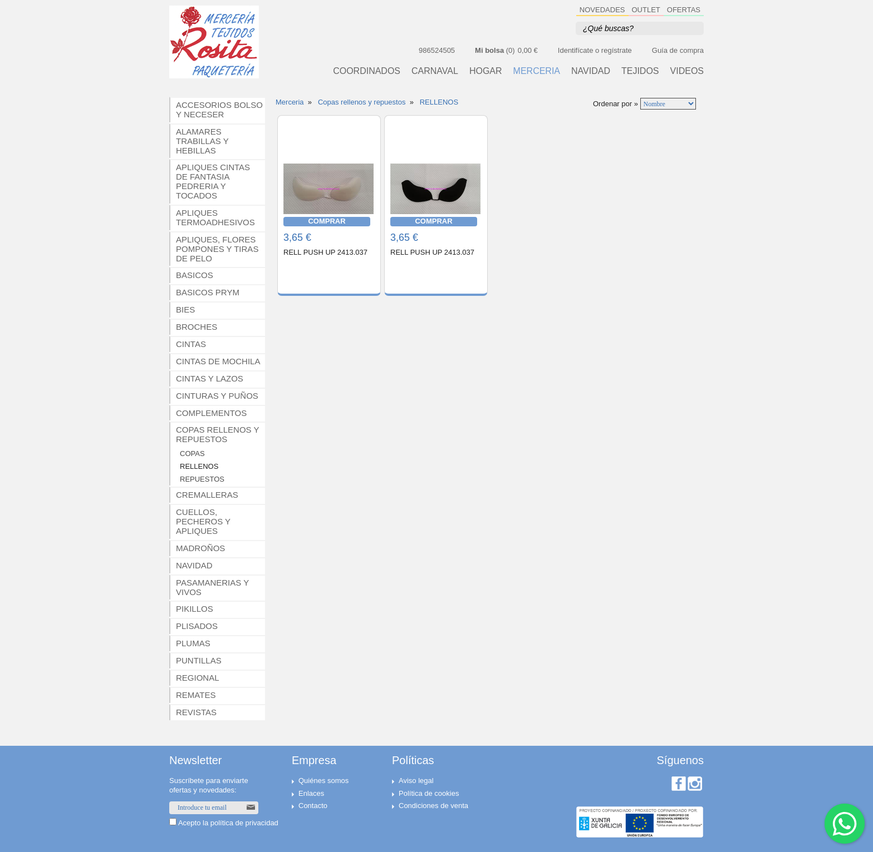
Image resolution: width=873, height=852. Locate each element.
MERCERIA (536, 71)
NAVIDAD (590, 71)
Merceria (290, 102)
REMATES (195, 695)
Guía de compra (678, 50)
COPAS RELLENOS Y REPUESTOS (217, 434)
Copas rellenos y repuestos (362, 102)
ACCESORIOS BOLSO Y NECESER (219, 109)
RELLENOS (199, 466)
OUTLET (646, 10)
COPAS (192, 453)
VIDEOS (687, 71)
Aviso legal (416, 780)
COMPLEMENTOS (211, 413)
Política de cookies (429, 793)
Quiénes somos (323, 780)
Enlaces (311, 793)
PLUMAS (193, 643)
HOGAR (485, 71)
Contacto (312, 805)
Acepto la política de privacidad (228, 823)
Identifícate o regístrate (595, 50)
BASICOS (194, 275)
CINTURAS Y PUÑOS (217, 395)
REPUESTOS (202, 479)
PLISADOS (197, 626)
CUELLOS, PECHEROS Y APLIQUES (203, 521)
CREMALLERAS (207, 494)
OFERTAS (683, 10)
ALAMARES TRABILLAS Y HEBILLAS (202, 141)
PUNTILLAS (199, 660)
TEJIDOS (640, 71)
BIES (185, 309)
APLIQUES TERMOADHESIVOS (215, 217)
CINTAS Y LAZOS (209, 378)
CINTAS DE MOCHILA (218, 361)
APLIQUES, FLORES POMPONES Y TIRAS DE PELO (217, 249)
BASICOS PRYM (207, 292)
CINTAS (191, 344)
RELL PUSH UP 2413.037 (325, 252)
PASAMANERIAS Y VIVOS (212, 587)
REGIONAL (197, 677)
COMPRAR (326, 221)
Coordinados (366, 71)
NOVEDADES (602, 10)
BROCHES (196, 326)
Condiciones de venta (433, 805)
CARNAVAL (434, 71)
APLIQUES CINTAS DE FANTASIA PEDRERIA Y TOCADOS (213, 181)
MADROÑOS (200, 548)
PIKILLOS (194, 608)
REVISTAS (196, 712)
